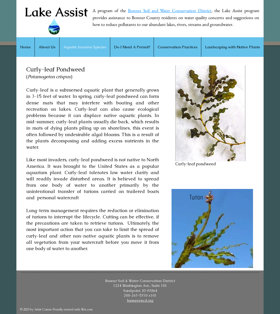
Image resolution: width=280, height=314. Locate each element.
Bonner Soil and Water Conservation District (170, 10)
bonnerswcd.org (140, 300)
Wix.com (87, 309)
